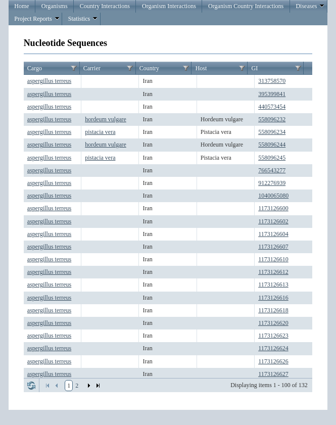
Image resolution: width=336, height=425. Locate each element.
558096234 (271, 131)
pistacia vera (100, 131)
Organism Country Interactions (245, 6)
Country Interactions (105, 6)
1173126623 (273, 335)
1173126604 (273, 234)
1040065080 (273, 195)
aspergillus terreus (49, 80)
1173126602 (273, 221)
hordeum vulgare (105, 119)
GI (255, 68)
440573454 (271, 106)
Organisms (54, 6)
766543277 (271, 170)
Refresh (31, 386)
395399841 (271, 94)
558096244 (271, 144)
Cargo (34, 68)
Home (21, 6)
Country (149, 68)
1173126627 (273, 373)
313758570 (271, 80)
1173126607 (273, 246)
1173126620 (273, 322)
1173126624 (273, 348)
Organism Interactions (169, 6)
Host (201, 68)
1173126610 (273, 259)
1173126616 (273, 297)
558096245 (271, 157)
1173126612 (273, 271)
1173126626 (273, 361)
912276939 (271, 182)
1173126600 (273, 208)
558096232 (271, 119)
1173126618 (273, 310)
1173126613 (273, 284)
